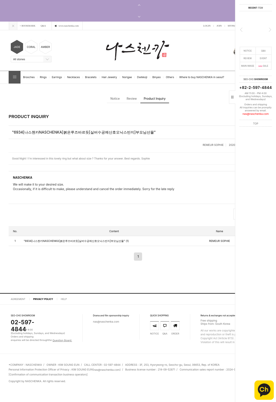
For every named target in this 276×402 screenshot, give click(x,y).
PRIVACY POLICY (43, 299)
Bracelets (91, 77)
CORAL (31, 47)
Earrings (57, 77)
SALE (263, 66)
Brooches (29, 77)
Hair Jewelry (109, 77)
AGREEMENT (18, 299)
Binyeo (156, 77)
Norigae (127, 77)
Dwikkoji (142, 77)
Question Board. (62, 340)
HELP (64, 299)
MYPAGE (232, 25)
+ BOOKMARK (27, 25)
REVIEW (248, 58)
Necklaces (73, 77)
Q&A (263, 50)
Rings (43, 77)
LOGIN (206, 25)
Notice (115, 98)
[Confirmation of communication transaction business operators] (48, 374)
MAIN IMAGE (247, 66)
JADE (17, 47)
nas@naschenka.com (256, 113)
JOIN (219, 25)
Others (170, 77)
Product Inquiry (155, 98)
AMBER (45, 47)
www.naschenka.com (69, 25)
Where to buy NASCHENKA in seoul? (201, 77)
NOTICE (248, 50)
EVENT (263, 58)
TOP (255, 123)
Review (132, 98)
